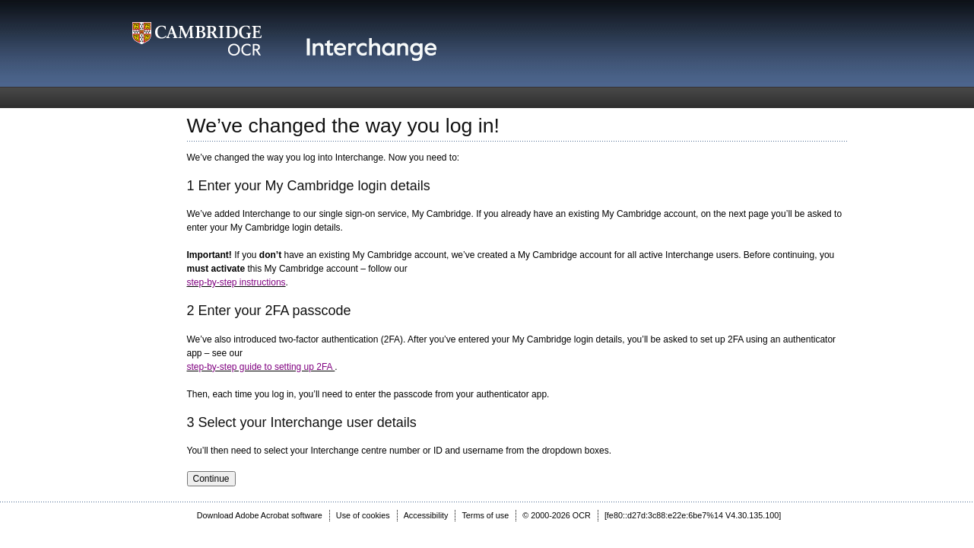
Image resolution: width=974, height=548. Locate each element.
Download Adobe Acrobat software (259, 515)
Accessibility (426, 515)
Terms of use (485, 515)
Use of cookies (363, 515)
